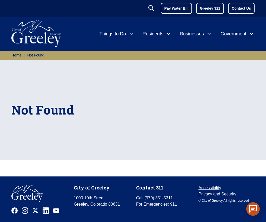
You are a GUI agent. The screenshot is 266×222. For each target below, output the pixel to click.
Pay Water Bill (176, 8)
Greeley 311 (210, 8)
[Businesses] (196, 34)
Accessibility (209, 188)
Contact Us (241, 8)
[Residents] (157, 34)
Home (16, 55)
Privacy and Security (217, 194)
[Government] (238, 34)
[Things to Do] (116, 34)
